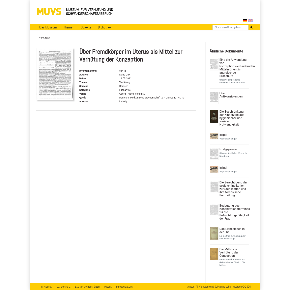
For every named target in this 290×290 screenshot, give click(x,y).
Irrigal (223, 134)
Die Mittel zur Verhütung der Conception (229, 252)
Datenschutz (63, 286)
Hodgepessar (228, 149)
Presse (108, 286)
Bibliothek (104, 27)
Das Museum (48, 27)
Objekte (86, 27)
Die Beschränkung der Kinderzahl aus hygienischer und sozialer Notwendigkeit (232, 118)
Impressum (46, 286)
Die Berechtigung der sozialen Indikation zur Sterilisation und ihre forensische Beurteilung (234, 189)
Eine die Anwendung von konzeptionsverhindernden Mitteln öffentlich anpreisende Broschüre (234, 67)
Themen (68, 27)
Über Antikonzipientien (231, 95)
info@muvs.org (124, 286)
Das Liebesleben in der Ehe (232, 230)
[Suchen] (230, 27)
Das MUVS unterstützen (87, 286)
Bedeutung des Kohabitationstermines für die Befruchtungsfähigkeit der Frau (234, 212)
